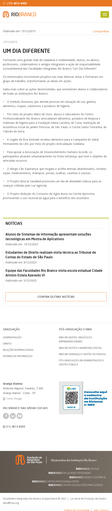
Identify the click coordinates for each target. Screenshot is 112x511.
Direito (7, 343)
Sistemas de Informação (18, 356)
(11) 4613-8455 (15, 3)
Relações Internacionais (18, 350)
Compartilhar (101, 31)
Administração (12, 337)
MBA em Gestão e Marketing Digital (80, 348)
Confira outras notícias (56, 296)
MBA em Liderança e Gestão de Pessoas (82, 354)
